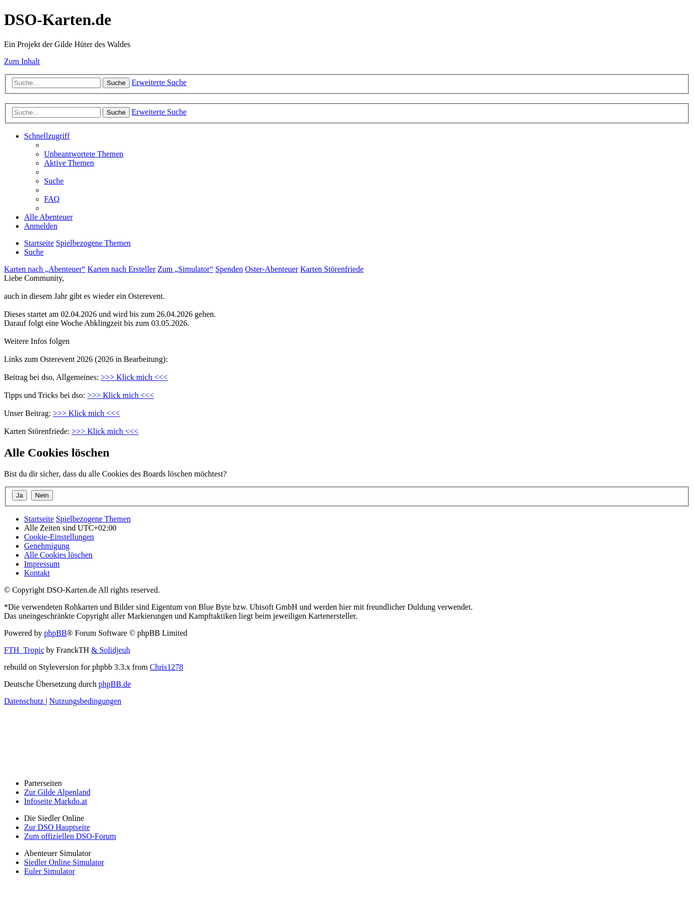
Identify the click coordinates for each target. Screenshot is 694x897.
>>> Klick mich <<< (134, 377)
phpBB (55, 633)
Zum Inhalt (22, 61)
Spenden (229, 269)
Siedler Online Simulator (64, 862)
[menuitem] (83, 154)
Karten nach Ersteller (122, 269)
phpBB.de (115, 684)
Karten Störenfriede (332, 269)
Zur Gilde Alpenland (57, 792)
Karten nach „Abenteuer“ (45, 269)
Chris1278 (166, 667)
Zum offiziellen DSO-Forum (70, 836)
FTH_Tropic (24, 650)
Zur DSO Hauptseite (57, 827)
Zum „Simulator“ (186, 269)
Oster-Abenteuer (271, 269)
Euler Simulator (49, 871)
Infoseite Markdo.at (55, 801)
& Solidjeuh (110, 650)
